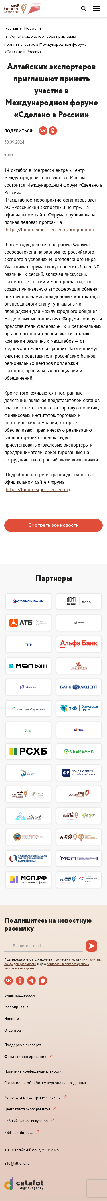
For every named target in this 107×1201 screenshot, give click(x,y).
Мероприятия (16, 1006)
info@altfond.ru (16, 1163)
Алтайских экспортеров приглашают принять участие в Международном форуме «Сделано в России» (45, 44)
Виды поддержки (19, 995)
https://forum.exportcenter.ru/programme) (50, 229)
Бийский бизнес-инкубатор (26, 1120)
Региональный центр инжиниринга (32, 1097)
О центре (12, 1030)
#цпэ (8, 154)
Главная (11, 28)
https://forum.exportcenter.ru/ (37, 489)
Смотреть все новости (53, 525)
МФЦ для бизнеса (18, 1132)
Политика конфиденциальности (33, 1071)
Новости (32, 28)
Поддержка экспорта (23, 1044)
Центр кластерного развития (27, 1109)
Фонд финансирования (25, 1056)
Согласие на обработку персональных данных (45, 1082)
